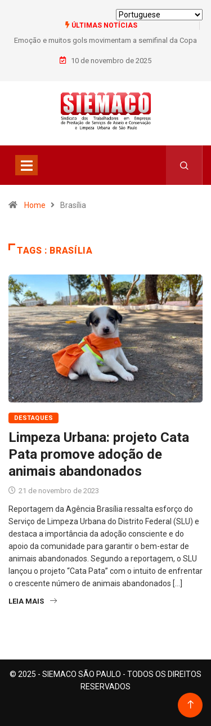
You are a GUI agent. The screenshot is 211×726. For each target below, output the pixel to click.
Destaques (33, 418)
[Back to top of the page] (190, 705)
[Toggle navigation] (26, 165)
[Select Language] (159, 14)
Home (35, 205)
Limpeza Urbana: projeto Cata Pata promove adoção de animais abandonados (98, 454)
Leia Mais (32, 601)
